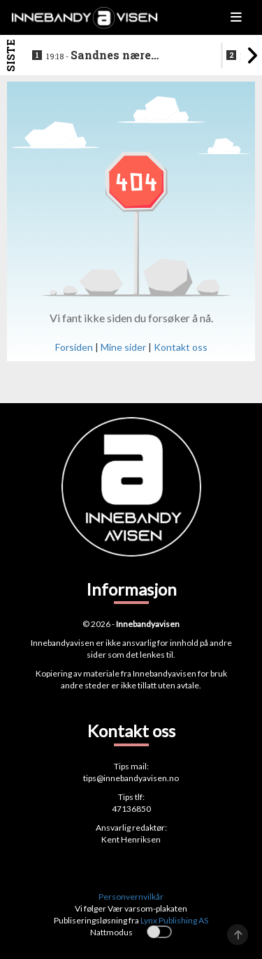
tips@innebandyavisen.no (131, 778)
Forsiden (74, 347)
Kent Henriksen (131, 839)
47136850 (131, 808)
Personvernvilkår (131, 896)
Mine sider (123, 347)
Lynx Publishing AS (174, 920)
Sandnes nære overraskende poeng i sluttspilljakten (108, 55)
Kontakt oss (181, 347)
